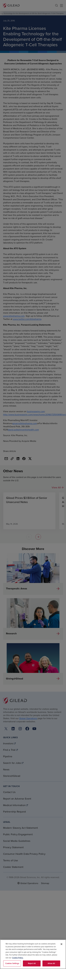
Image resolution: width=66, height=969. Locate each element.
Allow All (51, 963)
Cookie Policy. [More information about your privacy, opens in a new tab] (17, 957)
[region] (33, 954)
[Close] (61, 944)
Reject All (32, 963)
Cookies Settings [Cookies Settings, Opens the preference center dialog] (12, 963)
